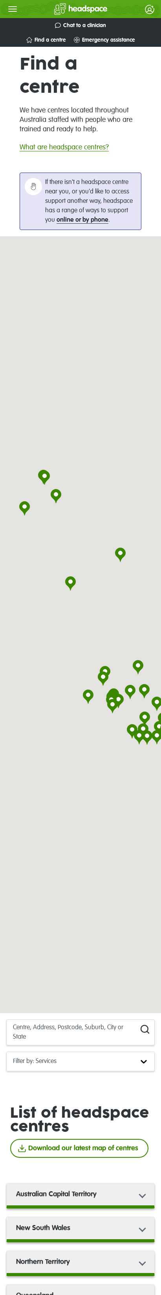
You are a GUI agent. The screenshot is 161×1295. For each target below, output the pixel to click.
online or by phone (82, 220)
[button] (70, 584)
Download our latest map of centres (77, 1148)
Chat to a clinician (80, 25)
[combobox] (14, 1032)
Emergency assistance (104, 40)
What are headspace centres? (64, 147)
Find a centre (46, 40)
